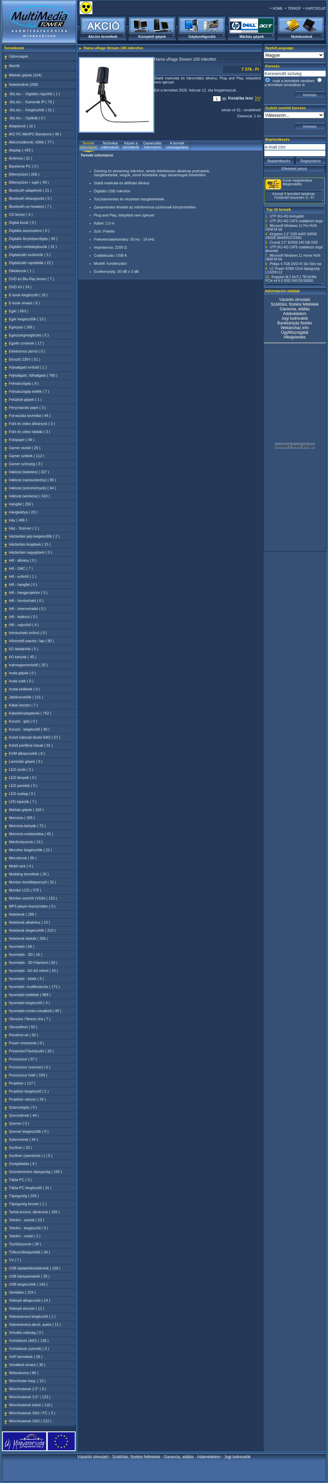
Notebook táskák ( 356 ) (28, 938)
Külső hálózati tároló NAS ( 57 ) (34, 737)
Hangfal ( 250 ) (21, 504)
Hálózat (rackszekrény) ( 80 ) (32, 480)
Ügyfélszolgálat (294, 332)
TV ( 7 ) (15, 1260)
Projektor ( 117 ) (22, 1083)
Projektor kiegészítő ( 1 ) (29, 1091)
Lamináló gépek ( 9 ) (26, 761)
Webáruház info (295, 327)
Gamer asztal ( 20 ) (24, 448)
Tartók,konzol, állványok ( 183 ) (34, 1212)
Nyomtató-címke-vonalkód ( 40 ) (35, 1011)
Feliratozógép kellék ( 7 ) (29, 391)
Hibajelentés (294, 337)
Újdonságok (18, 56)
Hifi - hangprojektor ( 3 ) (28, 593)
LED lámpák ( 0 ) (23, 778)
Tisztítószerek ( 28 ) (25, 1244)
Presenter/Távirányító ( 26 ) (31, 1051)
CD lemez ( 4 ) (21, 214)
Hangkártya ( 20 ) (23, 512)
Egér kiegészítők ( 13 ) (27, 319)
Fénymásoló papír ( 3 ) (27, 408)
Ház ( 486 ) (18, 520)
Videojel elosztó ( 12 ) (27, 1308)
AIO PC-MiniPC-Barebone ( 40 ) (35, 134)
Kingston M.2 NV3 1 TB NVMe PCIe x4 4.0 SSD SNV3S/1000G (291, 279)
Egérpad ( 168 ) (21, 327)
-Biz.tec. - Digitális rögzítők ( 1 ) (34, 94)
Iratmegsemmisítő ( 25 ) (28, 665)
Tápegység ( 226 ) (24, 1196)
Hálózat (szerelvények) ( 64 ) (32, 488)
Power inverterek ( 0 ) (26, 1043)
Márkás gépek (252, 37)
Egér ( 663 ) (18, 311)
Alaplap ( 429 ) (21, 150)
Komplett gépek (152, 37)
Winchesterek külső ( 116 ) (31, 1405)
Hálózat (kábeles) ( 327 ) (29, 472)
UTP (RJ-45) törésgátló (287, 216)
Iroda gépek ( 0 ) (22, 673)
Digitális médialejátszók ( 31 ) (33, 247)
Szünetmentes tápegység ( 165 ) (35, 1172)
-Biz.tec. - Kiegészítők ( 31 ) (31, 110)
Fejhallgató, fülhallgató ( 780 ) (33, 375)
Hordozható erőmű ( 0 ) (28, 633)
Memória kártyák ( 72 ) (27, 826)
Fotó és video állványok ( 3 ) (32, 424)
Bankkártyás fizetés (294, 323)
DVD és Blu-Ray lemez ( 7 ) (31, 279)
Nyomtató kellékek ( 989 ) (30, 995)
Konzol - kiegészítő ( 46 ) (29, 729)
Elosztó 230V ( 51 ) (24, 359)
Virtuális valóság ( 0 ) (26, 1333)
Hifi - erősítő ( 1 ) (22, 576)
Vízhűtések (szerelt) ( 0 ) (29, 1349)
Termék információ (88, 145)
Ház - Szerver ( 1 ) (24, 528)
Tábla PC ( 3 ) (20, 1180)
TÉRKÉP (294, 8)
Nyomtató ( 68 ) (21, 946)
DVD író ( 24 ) (20, 287)
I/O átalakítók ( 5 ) (23, 649)
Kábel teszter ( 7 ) (23, 705)
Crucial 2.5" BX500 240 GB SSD (294, 242)
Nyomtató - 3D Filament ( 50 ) (33, 963)
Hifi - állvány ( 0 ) (23, 560)
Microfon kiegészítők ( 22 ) (30, 850)
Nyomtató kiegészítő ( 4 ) (29, 1003)
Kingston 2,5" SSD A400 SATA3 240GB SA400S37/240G (291, 236)
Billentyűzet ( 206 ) (24, 174)
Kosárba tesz (241, 98)
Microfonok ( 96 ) (23, 858)
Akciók (14, 66)
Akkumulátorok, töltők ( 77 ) (31, 142)
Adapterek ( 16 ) (22, 126)
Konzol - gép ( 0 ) (23, 721)
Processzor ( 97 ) (23, 1059)
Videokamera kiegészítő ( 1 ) (32, 1316)
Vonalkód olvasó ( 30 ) (27, 1365)
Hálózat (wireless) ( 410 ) (29, 496)
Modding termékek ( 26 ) (29, 874)
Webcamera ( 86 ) (23, 1373)
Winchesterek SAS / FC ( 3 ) (32, 1413)
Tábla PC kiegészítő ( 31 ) (30, 1188)
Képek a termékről (131, 145)
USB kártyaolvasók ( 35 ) (29, 1276)
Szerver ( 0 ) (19, 1123)
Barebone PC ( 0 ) (24, 166)
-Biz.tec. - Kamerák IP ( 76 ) (32, 102)
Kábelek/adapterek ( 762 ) (30, 713)
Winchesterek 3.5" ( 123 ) (30, 1397)
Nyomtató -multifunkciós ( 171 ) (34, 987)
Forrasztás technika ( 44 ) (30, 416)
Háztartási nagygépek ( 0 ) (30, 552)
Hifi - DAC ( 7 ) (21, 568)
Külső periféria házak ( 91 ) (31, 745)
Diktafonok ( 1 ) (21, 271)
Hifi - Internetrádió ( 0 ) (27, 609)
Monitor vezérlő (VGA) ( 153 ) (33, 898)
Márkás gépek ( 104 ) (26, 810)
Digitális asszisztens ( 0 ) (29, 231)
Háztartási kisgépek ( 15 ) (30, 544)
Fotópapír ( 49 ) (21, 440)
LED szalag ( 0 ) (22, 794)
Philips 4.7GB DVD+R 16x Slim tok (296, 264)
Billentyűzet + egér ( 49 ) (29, 182)
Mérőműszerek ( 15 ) (26, 842)
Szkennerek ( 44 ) (23, 1139)
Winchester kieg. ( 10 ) (27, 1381)
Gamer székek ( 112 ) (27, 456)
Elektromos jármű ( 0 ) (27, 351)
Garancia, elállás (295, 309)
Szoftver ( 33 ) (20, 1148)
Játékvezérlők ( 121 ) (26, 697)
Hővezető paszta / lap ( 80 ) (31, 641)
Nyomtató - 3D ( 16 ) (26, 954)
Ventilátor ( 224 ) (22, 1292)
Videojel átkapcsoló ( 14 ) (29, 1300)
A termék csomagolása (177, 145)
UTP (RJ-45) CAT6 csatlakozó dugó (296, 221)
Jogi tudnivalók (294, 318)
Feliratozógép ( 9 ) (24, 383)
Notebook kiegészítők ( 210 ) (32, 930)
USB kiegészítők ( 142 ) (28, 1284)
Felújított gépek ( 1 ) (25, 399)
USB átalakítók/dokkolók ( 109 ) (35, 1268)
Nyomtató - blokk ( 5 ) (26, 979)
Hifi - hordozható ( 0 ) (26, 601)
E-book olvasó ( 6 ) (24, 303)
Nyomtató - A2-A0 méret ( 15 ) (33, 971)
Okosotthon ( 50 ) (23, 1027)
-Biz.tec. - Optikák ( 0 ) (27, 118)
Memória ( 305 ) (22, 818)
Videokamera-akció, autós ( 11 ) (35, 1324)
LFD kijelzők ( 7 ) (23, 802)
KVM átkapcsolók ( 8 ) (27, 753)
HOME (278, 8)
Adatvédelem (294, 313)
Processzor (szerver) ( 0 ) (30, 1067)
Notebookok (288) (23, 84)
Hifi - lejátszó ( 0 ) (23, 617)
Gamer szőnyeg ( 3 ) (26, 464)
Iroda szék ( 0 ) (21, 681)
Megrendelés (292, 184)
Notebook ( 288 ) (22, 914)
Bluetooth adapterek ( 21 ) (30, 190)
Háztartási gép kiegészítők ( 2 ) (34, 536)
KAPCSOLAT (316, 8)
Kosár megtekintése (297, 180)
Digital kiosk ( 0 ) (22, 223)
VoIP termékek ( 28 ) (26, 1357)
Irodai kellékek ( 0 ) (24, 689)
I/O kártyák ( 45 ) (22, 657)
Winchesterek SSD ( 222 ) (30, 1421)
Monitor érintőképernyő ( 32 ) (32, 882)
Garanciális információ (152, 145)
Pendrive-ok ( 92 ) (23, 1035)
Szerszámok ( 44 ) (24, 1115)
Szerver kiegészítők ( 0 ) (29, 1131)
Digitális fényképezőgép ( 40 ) (33, 239)
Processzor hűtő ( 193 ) (28, 1075)
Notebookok (302, 37)
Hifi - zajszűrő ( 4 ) (24, 625)
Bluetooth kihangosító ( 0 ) (30, 198)
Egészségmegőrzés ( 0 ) (29, 335)
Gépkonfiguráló (202, 37)
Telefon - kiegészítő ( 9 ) (28, 1228)
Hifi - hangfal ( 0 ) (23, 584)
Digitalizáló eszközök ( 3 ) (30, 255)
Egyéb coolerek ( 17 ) (26, 343)
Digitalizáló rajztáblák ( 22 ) (31, 263)
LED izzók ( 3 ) (21, 769)
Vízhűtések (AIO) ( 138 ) (29, 1341)
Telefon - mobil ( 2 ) (24, 1236)
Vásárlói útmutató (294, 299)
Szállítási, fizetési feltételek (295, 304)
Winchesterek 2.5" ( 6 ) (28, 1389)
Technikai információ (109, 145)
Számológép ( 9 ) (23, 1107)
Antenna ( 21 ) (20, 158)
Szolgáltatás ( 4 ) (23, 1164)
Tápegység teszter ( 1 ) (28, 1204)
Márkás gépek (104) (25, 75)
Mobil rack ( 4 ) (21, 866)
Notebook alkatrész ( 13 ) (29, 922)
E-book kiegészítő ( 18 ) (28, 295)
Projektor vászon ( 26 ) (27, 1099)
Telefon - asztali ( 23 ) (26, 1220)
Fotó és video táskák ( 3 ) (30, 432)
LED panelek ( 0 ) (23, 786)
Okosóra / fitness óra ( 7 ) (30, 1019)
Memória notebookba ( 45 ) (31, 834)
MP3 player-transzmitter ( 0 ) (32, 906)
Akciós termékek (102, 37)
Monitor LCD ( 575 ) (25, 890)
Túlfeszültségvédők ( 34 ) (29, 1252)
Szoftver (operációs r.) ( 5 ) (31, 1156)
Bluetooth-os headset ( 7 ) (30, 206)
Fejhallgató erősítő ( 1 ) (28, 367)
